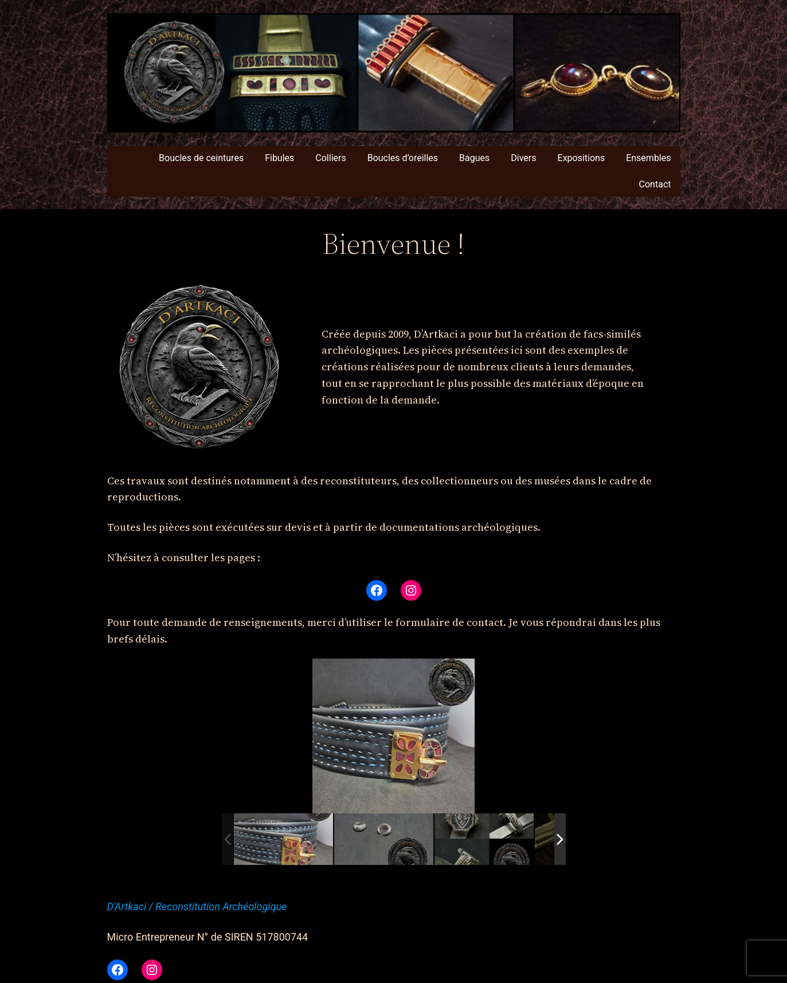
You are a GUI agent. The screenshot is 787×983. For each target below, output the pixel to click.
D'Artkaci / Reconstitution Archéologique (197, 906)
